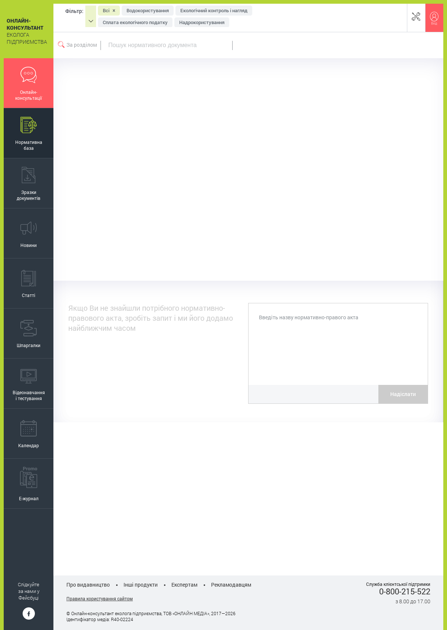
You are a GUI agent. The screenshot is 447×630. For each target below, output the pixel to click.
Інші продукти (141, 584)
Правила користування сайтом (99, 598)
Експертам (184, 584)
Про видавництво (88, 584)
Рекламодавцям (231, 584)
